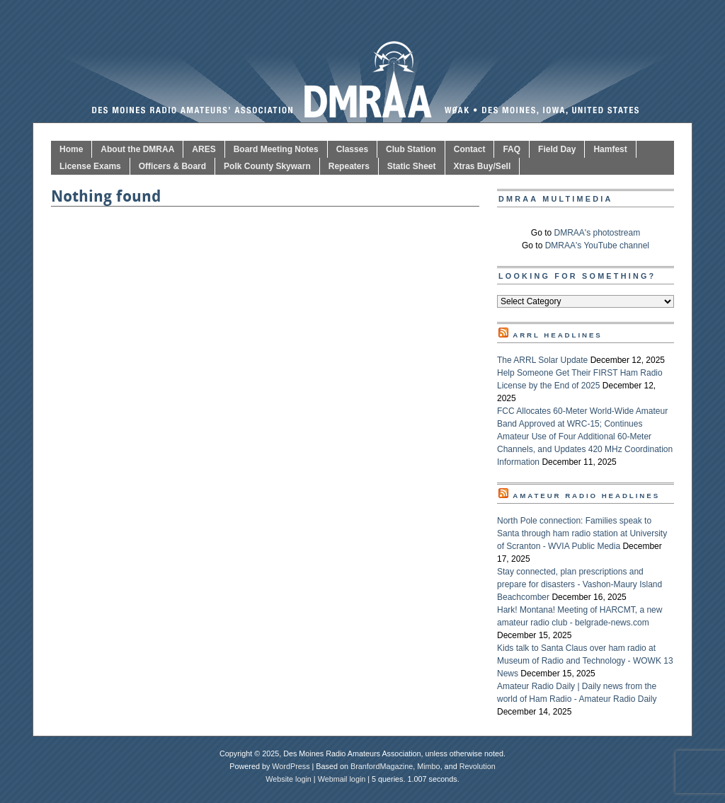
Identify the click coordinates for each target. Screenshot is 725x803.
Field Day (557, 149)
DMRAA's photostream (597, 233)
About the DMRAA (137, 149)
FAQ (511, 149)
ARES (203, 149)
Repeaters (349, 166)
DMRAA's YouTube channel (597, 245)
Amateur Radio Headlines (586, 495)
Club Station (411, 149)
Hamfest (610, 149)
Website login (289, 779)
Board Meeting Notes (276, 149)
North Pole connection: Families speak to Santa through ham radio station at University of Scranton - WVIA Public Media (582, 533)
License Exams (90, 166)
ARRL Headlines (558, 335)
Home (71, 149)
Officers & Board (172, 166)
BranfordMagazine (381, 766)
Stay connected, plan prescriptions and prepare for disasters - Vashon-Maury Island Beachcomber (579, 584)
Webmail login (342, 779)
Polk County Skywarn (267, 166)
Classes (352, 149)
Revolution (477, 766)
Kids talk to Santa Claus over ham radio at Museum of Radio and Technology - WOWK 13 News (585, 660)
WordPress (290, 766)
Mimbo (428, 766)
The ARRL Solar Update (542, 360)
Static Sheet (411, 166)
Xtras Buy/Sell (482, 166)
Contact (470, 149)
